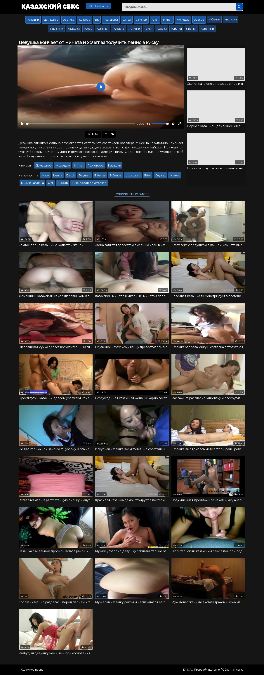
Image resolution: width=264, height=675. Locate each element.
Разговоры (111, 19)
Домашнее (51, 19)
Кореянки (207, 28)
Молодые (183, 19)
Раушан (84, 175)
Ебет (147, 175)
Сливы (127, 19)
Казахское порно (32, 669)
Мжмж (175, 175)
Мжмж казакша (32, 183)
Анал (155, 19)
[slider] (80, 124)
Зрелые (199, 19)
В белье (100, 175)
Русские (118, 28)
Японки (191, 28)
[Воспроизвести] (22, 124)
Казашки (33, 19)
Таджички (56, 28)
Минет (167, 19)
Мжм (45, 175)
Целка (57, 175)
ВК (97, 19)
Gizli (50, 183)
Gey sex (160, 175)
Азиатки (176, 28)
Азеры (88, 28)
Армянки (102, 28)
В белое (115, 175)
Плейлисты (98, 6)
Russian (62, 183)
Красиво (84, 19)
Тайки (148, 28)
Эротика (68, 19)
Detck (70, 175)
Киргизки (230, 19)
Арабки (162, 28)
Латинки (134, 28)
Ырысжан (133, 175)
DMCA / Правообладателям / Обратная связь (213, 669)
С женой (141, 19)
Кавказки (73, 28)
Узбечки (214, 19)
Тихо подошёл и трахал (89, 183)
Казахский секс (50, 6)
